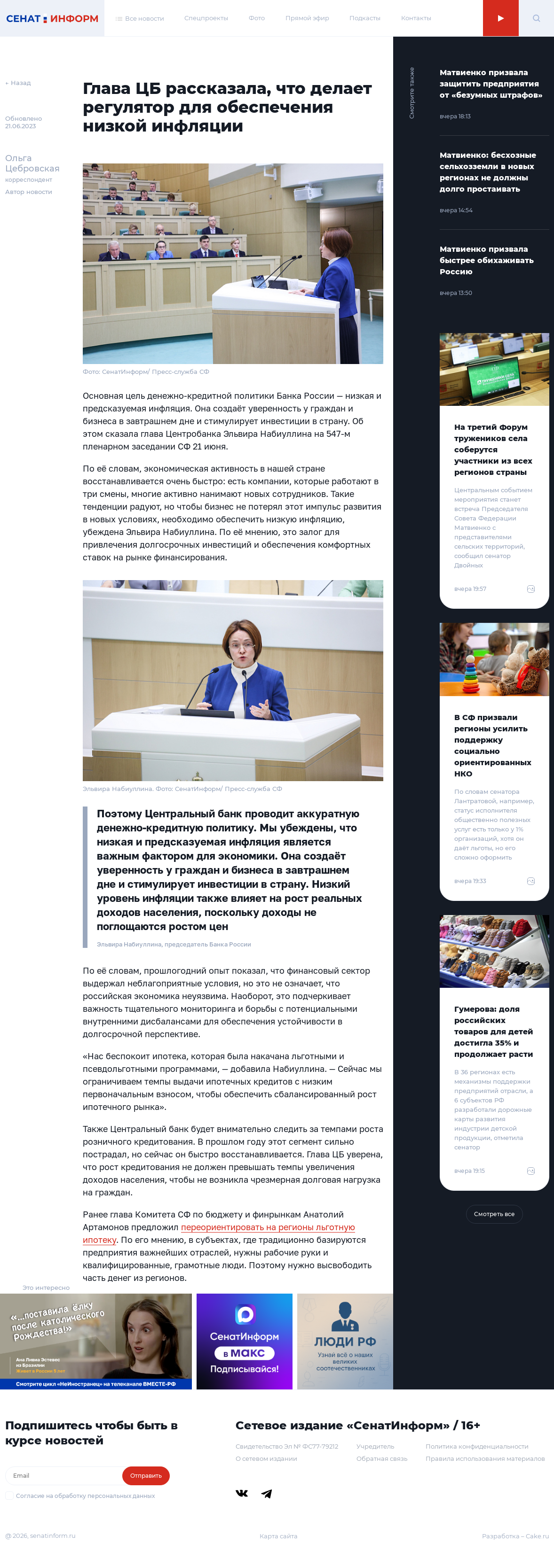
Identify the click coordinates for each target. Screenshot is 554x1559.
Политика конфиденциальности (477, 1446)
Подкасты (364, 18)
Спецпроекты (206, 18)
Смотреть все (494, 1214)
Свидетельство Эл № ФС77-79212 (287, 1446)
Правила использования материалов (485, 1458)
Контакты (416, 18)
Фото (257, 18)
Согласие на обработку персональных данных (85, 1495)
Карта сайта (279, 1536)
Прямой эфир (307, 18)
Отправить (146, 1475)
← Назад (18, 82)
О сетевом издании (266, 1458)
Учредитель (375, 1446)
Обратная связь (381, 1458)
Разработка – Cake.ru (515, 1536)
